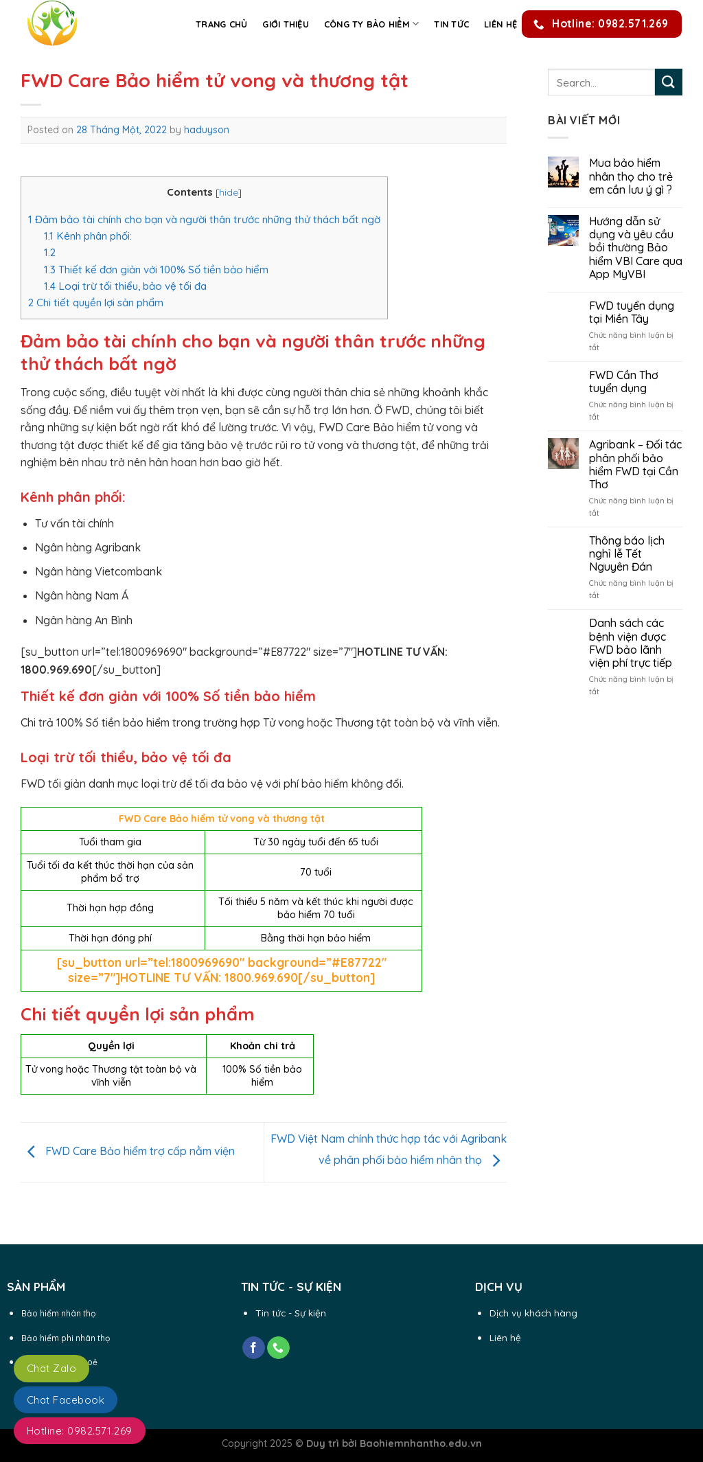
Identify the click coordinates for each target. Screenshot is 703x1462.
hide (228, 192)
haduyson (206, 130)
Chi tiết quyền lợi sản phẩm (95, 302)
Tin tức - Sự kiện (290, 1312)
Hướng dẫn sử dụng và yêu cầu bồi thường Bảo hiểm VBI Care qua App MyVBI (635, 248)
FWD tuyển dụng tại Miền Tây (631, 312)
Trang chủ (221, 24)
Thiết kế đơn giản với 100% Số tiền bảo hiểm (156, 269)
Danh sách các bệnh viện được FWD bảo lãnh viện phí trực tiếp (630, 643)
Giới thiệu (285, 24)
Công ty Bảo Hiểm (371, 23)
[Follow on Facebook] (253, 1348)
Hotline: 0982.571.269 (79, 1430)
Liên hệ (500, 24)
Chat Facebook (65, 1399)
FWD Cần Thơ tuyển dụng (623, 382)
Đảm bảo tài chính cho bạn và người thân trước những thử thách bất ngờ (204, 219)
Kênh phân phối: (88, 235)
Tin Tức (451, 24)
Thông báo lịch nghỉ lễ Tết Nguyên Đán (627, 553)
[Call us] (278, 1348)
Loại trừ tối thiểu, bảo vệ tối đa (125, 286)
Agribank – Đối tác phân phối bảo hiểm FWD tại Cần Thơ (635, 464)
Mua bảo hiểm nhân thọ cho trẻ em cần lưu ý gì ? (631, 176)
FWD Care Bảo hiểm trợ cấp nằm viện (128, 1151)
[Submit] (668, 82)
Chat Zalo (51, 1368)
